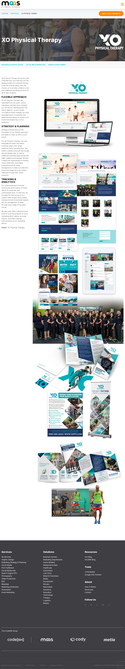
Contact (88, 592)
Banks (45, 579)
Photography (6, 576)
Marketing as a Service (11, 665)
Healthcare (47, 568)
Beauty (46, 603)
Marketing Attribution (10, 587)
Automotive (48, 571)
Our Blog (88, 557)
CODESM (4, 13)
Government (48, 581)
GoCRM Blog (90, 560)
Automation (6, 590)
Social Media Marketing (35, 65)
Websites (5, 584)
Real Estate (47, 587)
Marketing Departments (52, 560)
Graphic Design (7, 560)
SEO (3, 581)
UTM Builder (90, 572)
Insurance (47, 590)
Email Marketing (7, 592)
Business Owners (50, 557)
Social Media (6, 565)
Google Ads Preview (93, 575)
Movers (46, 584)
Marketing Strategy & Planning (13, 562)
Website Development (57, 65)
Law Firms (47, 573)
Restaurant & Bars (50, 565)
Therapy (46, 598)
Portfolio (15, 13)
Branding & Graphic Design (12, 65)
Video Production (8, 579)
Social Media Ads (8, 571)
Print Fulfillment (7, 568)
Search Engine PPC (9, 573)
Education (47, 592)
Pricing (43, 665)
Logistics (46, 600)
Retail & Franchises (50, 576)
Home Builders (49, 562)
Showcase (89, 590)
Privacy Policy (57, 665)
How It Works (90, 587)
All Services (6, 557)
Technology (48, 595)
